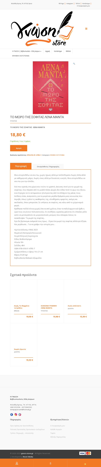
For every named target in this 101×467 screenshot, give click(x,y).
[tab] (21, 166)
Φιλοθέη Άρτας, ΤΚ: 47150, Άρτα (21, 3)
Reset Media (28, 457)
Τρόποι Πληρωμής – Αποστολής (21, 433)
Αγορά (18, 148)
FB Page (61, 3)
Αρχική (47, 51)
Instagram (70, 3)
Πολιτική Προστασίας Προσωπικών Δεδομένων (27, 429)
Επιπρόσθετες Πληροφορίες (48, 166)
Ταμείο (52, 433)
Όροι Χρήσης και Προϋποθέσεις (21, 426)
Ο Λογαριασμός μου (83, 6)
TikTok (78, 3)
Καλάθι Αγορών (56, 429)
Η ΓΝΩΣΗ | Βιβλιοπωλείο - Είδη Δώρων (26, 51)
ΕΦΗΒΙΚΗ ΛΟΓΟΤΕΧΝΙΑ (57, 155)
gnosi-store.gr (27, 453)
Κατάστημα (86, 3)
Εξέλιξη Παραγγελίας (58, 437)
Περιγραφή (21, 166)
